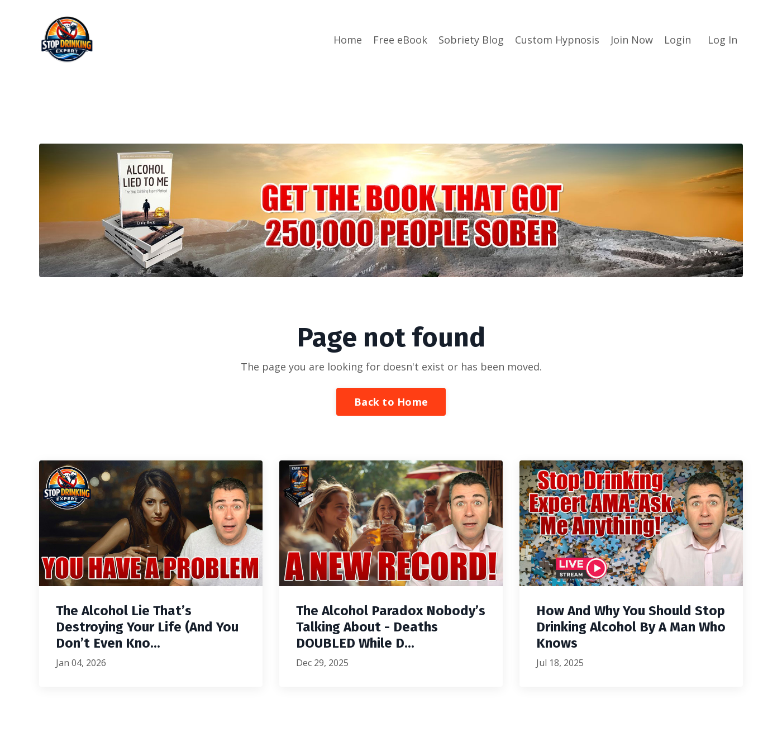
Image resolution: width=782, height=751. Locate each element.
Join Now (632, 39)
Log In (722, 39)
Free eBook (400, 39)
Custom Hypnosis (557, 39)
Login (677, 39)
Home (347, 39)
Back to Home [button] (391, 401)
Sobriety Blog (471, 39)
